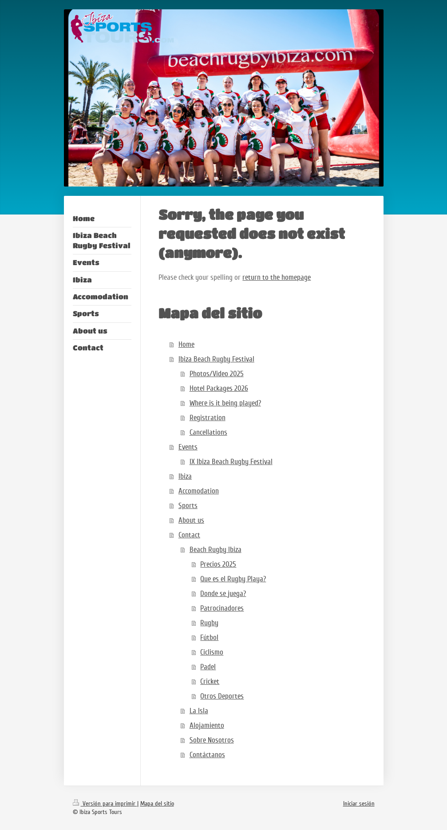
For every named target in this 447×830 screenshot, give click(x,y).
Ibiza (185, 476)
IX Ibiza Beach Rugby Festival (231, 461)
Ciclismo (211, 652)
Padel (208, 666)
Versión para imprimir (105, 803)
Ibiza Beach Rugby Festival (216, 359)
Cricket (209, 681)
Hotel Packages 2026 (219, 388)
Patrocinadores (222, 608)
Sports (188, 505)
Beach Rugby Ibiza (215, 549)
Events (188, 447)
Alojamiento (207, 725)
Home (186, 344)
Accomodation (198, 491)
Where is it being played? (225, 403)
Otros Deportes (222, 696)
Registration (207, 417)
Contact (189, 535)
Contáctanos (207, 754)
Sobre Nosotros (212, 740)
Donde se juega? (223, 593)
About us (191, 520)
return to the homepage (276, 277)
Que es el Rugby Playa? (233, 579)
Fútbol (209, 637)
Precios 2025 (218, 564)
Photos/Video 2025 (217, 373)
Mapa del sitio (157, 803)
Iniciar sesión (359, 803)
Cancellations (208, 432)
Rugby (209, 622)
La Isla (199, 710)
